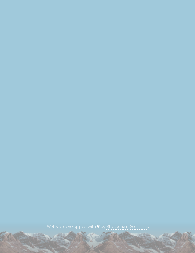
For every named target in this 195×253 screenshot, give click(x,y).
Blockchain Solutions (127, 226)
